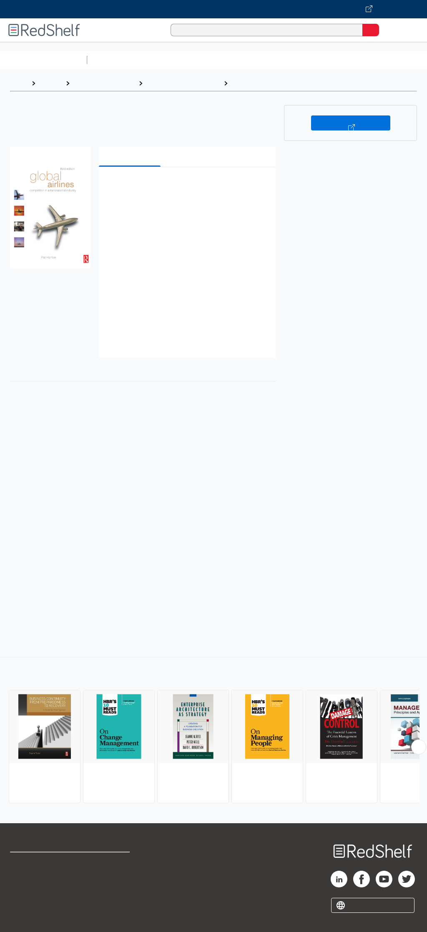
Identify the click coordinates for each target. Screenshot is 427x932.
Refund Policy (110, 880)
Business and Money (104, 83)
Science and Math (163, 60)
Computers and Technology (238, 60)
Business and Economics (323, 60)
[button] (186, 186)
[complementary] (213, 731)
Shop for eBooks (34, 862)
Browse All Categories (43, 60)
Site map (23, 917)
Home (19, 83)
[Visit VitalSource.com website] (213, 9)
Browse (50, 83)
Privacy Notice (31, 899)
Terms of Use (109, 862)
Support (21, 880)
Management (252, 83)
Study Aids (112, 60)
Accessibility (109, 899)
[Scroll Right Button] (418, 746)
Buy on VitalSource (350, 122)
